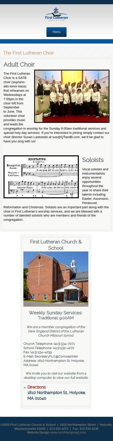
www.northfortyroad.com (68, 432)
